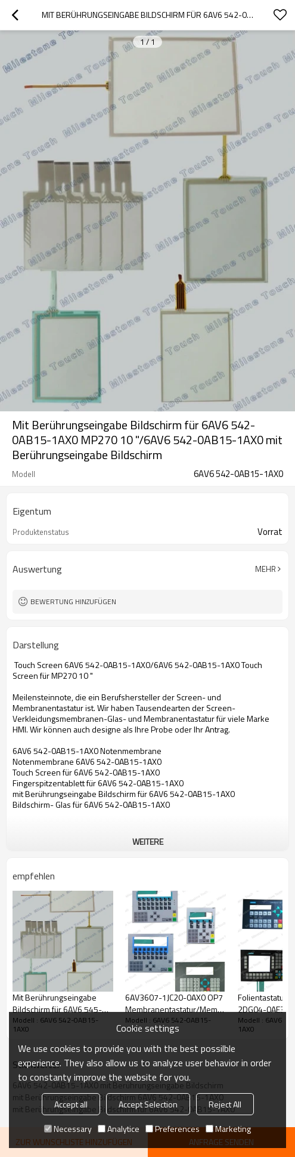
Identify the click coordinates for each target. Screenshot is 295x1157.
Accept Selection (148, 1104)
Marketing (228, 1128)
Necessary (68, 1128)
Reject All (225, 1104)
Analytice (118, 1128)
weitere (147, 841)
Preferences (172, 1128)
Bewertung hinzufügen (73, 601)
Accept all (71, 1104)
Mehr (265, 569)
